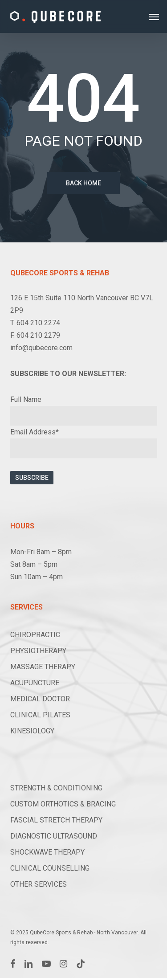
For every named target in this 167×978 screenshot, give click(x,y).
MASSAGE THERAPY (42, 667)
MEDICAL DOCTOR (40, 699)
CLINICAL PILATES (40, 715)
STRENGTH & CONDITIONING (56, 788)
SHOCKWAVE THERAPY (47, 852)
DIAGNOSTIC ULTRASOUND (53, 836)
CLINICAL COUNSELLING (50, 868)
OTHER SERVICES (38, 884)
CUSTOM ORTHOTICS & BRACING (63, 804)
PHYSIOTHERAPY (38, 651)
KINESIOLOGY (32, 731)
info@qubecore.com (41, 348)
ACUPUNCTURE (34, 683)
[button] (154, 16)
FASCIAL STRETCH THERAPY (56, 820)
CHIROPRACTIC (35, 634)
